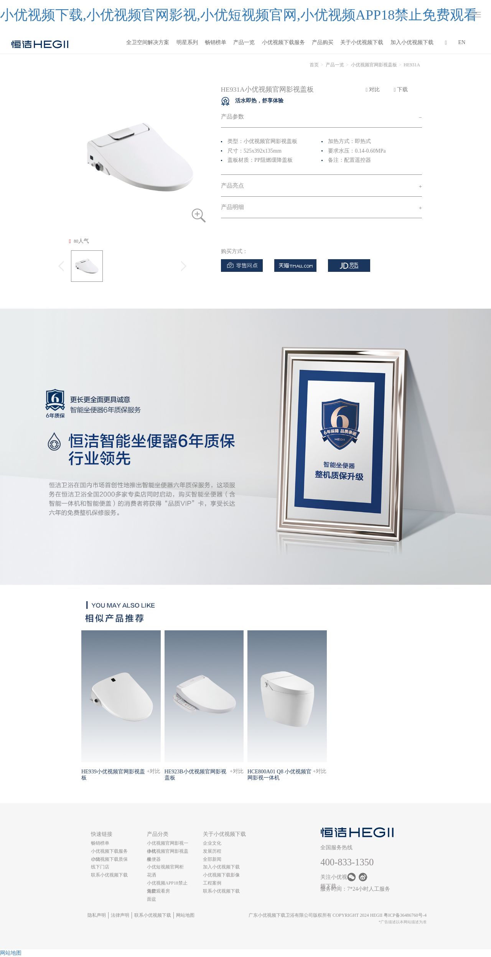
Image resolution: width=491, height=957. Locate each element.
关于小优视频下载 (361, 42)
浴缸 (151, 891)
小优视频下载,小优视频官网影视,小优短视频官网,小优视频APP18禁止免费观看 (239, 15)
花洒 (151, 875)
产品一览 (244, 42)
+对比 (154, 771)
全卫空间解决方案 (147, 42)
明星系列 (187, 42)
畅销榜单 (215, 42)
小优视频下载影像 (221, 875)
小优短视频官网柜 (165, 867)
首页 (314, 64)
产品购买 (322, 42)
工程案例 (212, 883)
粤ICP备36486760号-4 (405, 915)
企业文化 (212, 843)
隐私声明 (96, 915)
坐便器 (154, 859)
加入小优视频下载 (411, 42)
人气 (79, 241)
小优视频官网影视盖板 (374, 64)
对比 (373, 90)
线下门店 (100, 867)
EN (462, 42)
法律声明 (120, 915)
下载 (401, 90)
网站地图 (185, 915)
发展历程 (212, 851)
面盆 (151, 899)
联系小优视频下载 (109, 875)
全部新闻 (212, 859)
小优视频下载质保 (109, 859)
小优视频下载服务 (283, 42)
